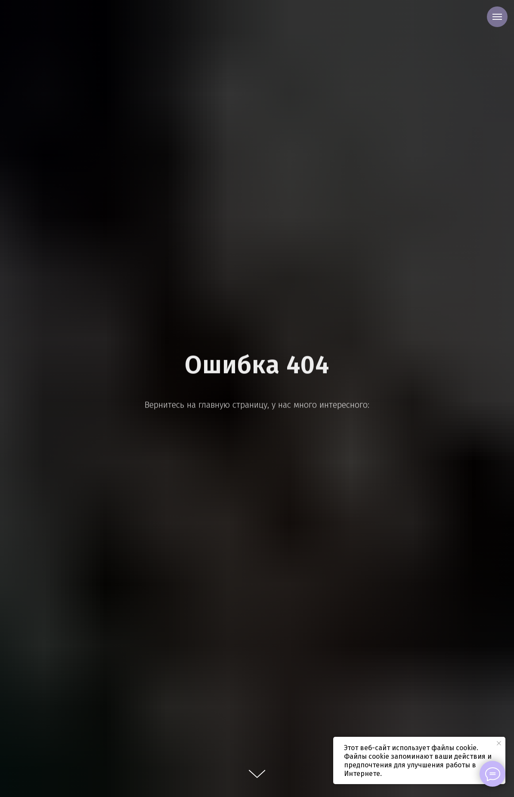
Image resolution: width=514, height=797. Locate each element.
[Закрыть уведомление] (499, 743)
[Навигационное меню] (497, 17)
